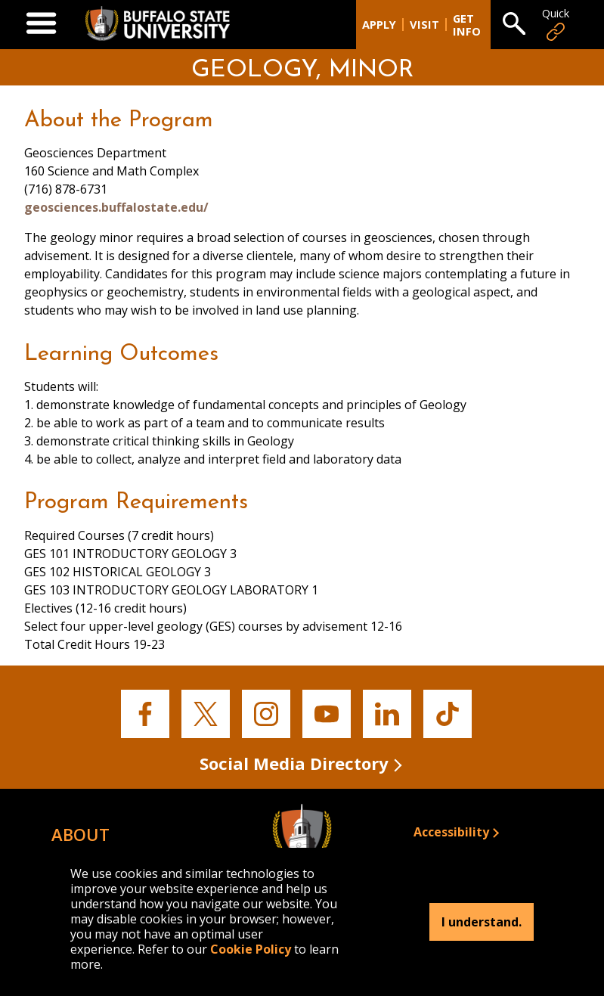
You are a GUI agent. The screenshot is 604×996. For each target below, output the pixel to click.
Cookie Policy (250, 949)
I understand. (481, 922)
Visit (424, 24)
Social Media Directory (294, 763)
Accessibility (451, 832)
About (80, 834)
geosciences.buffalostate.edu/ (116, 207)
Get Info (467, 25)
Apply (379, 24)
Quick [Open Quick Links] (555, 24)
